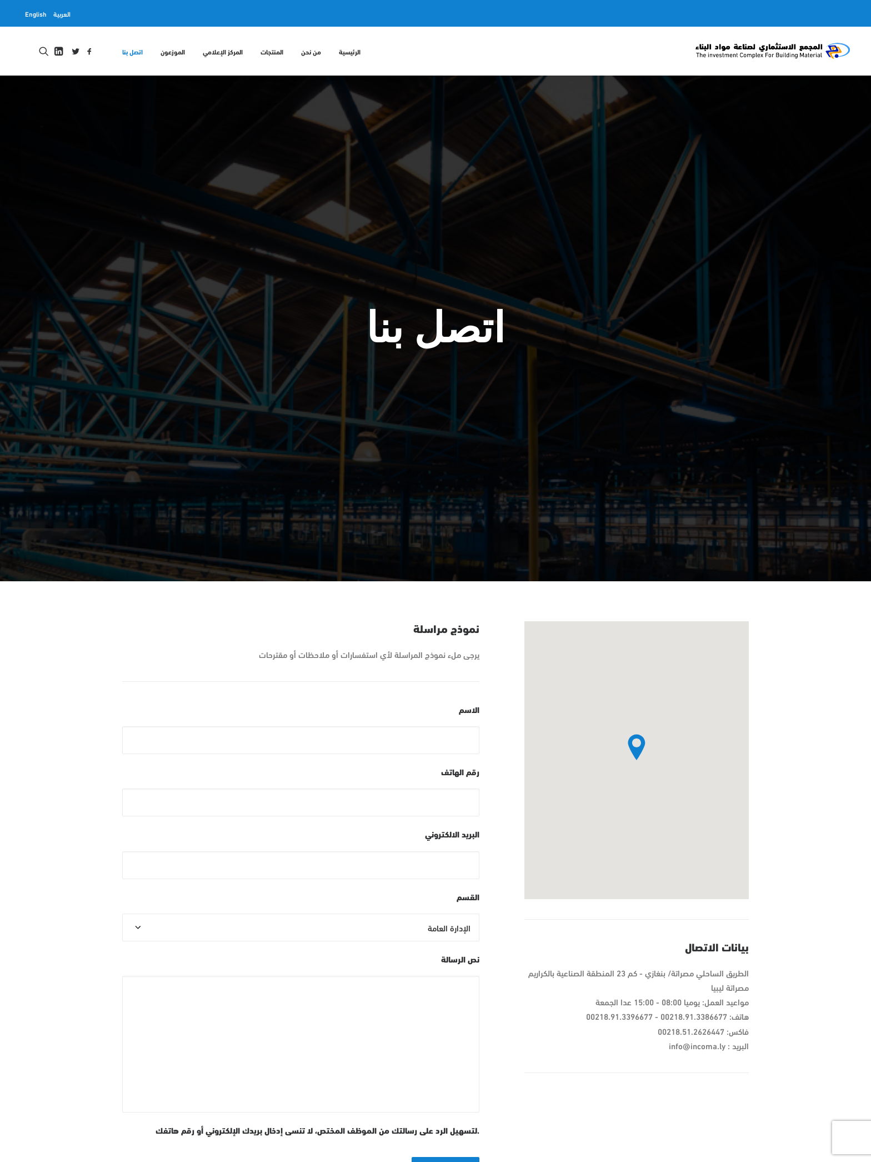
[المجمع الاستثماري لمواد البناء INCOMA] (772, 51)
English (36, 13)
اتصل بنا (132, 51)
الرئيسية (350, 51)
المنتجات (272, 51)
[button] (89, 51)
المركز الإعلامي (223, 51)
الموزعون (173, 51)
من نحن (311, 51)
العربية (62, 13)
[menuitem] (62, 13)
